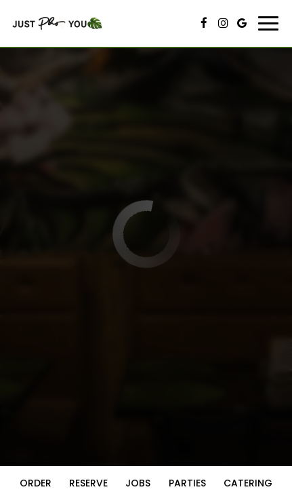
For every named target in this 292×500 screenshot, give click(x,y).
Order (35, 483)
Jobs (137, 483)
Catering (248, 483)
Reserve (88, 483)
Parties (187, 483)
